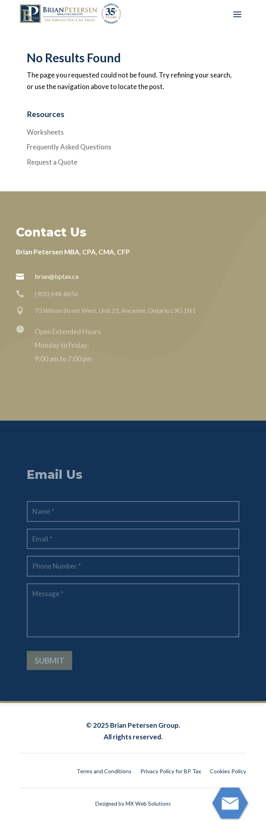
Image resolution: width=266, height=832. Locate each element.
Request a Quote (52, 162)
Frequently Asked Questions (69, 147)
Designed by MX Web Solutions (133, 803)
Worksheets (45, 132)
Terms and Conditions (104, 771)
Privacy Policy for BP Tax (170, 771)
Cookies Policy (228, 771)
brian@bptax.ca (57, 276)
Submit (49, 668)
